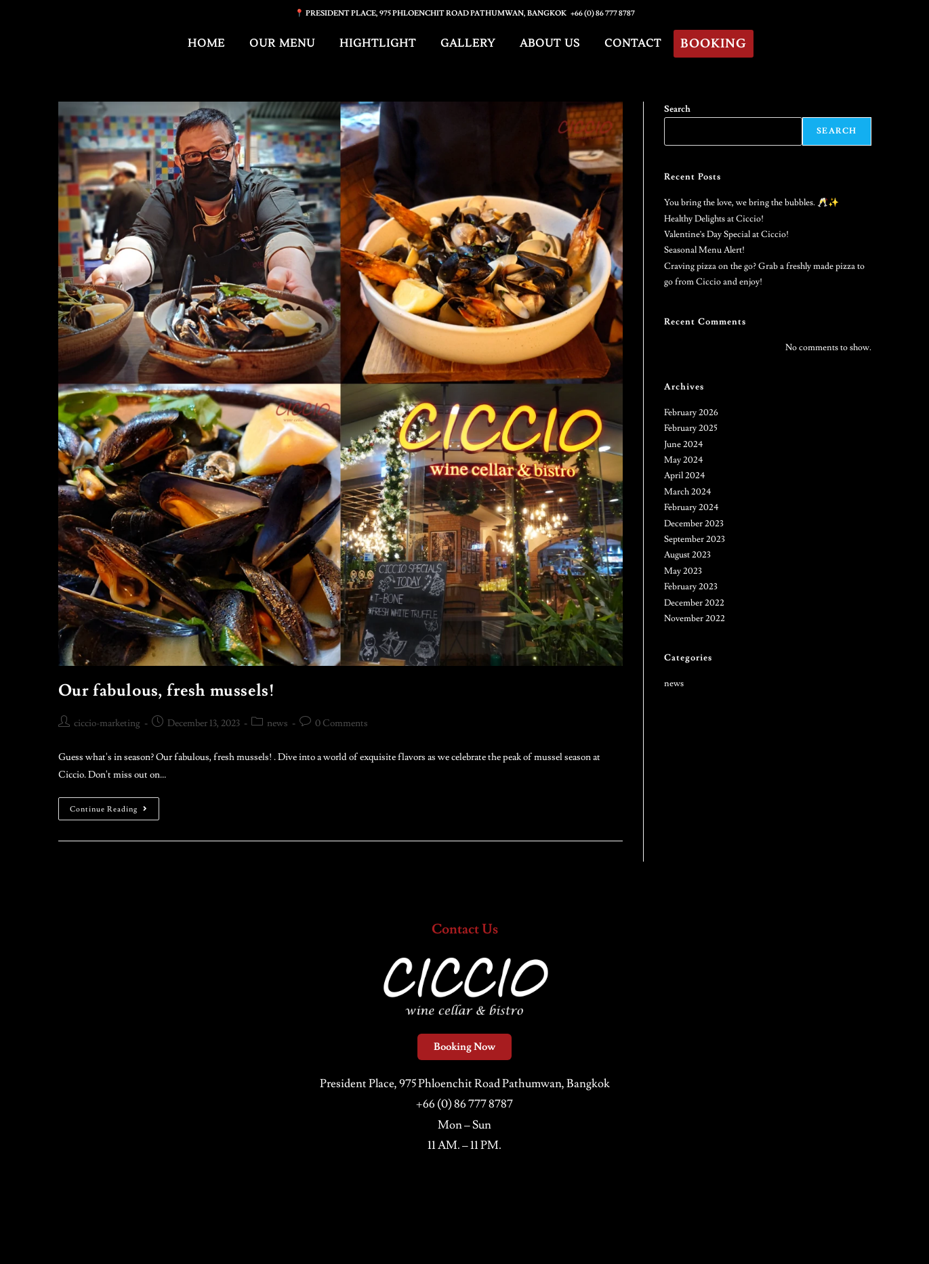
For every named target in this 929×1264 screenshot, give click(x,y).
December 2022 (694, 602)
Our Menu (282, 43)
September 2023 (694, 539)
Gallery (467, 43)
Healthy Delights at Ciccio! (714, 218)
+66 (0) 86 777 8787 (603, 13)
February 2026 (691, 412)
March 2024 (687, 491)
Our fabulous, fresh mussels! (166, 690)
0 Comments (341, 723)
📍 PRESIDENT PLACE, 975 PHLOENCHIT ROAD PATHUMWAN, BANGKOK (433, 13)
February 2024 (691, 507)
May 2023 (683, 571)
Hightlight (377, 43)
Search (677, 109)
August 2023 (687, 554)
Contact (632, 43)
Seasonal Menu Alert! (704, 250)
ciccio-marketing (107, 723)
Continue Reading (114, 805)
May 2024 (683, 460)
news (277, 723)
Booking (713, 43)
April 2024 (684, 475)
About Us (550, 43)
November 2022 (694, 618)
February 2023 (691, 586)
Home (206, 43)
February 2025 (691, 428)
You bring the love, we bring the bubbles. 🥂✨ (751, 202)
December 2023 (694, 523)
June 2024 (683, 444)
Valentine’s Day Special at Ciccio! (726, 234)
